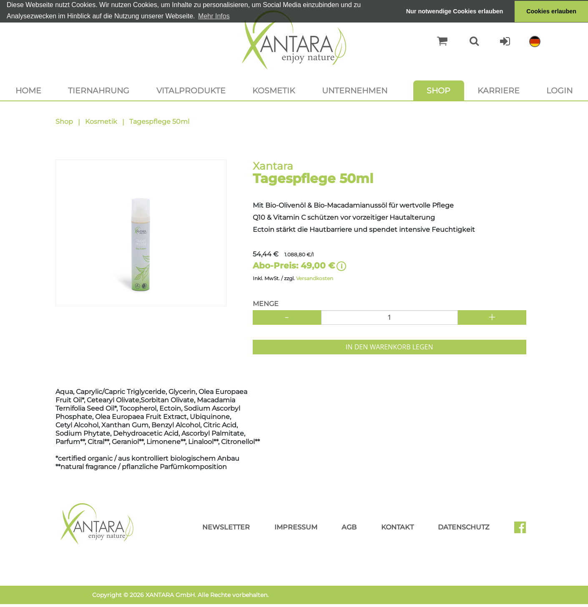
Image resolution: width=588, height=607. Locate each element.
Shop (438, 90)
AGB (349, 527)
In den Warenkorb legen (389, 346)
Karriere (498, 90)
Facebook (523, 530)
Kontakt (397, 527)
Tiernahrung (98, 90)
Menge (266, 304)
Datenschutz (464, 527)
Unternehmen (354, 90)
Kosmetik (273, 90)
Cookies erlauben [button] (551, 11)
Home (28, 90)
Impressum (295, 527)
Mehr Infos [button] (214, 16)
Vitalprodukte (191, 90)
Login (559, 90)
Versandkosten (314, 278)
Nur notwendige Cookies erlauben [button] (454, 11)
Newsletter (226, 527)
